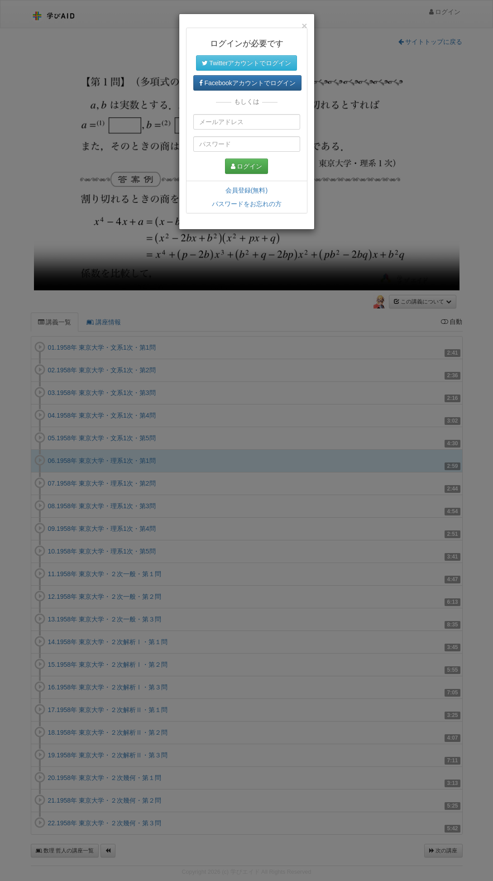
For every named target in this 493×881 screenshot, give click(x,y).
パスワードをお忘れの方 (247, 203)
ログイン (247, 166)
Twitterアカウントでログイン (247, 63)
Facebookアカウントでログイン (247, 83)
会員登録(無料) (246, 190)
